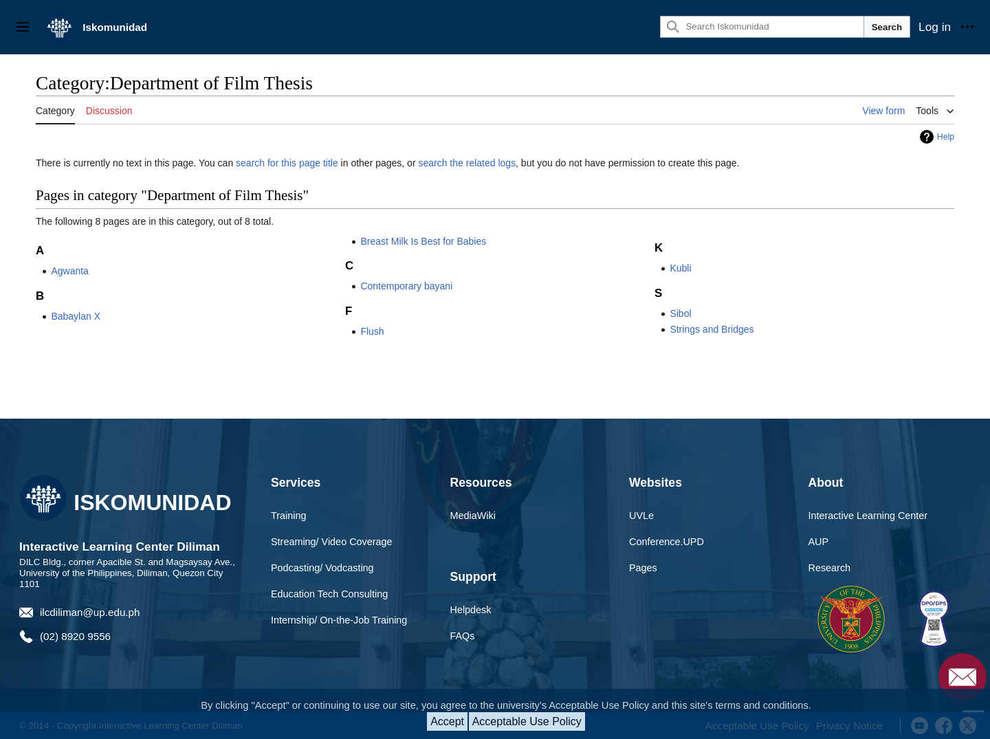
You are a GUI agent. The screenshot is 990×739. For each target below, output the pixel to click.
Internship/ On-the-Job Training (339, 620)
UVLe (641, 515)
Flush (372, 331)
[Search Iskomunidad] (762, 27)
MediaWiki (473, 515)
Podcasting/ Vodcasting (322, 567)
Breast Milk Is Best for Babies (423, 241)
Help (945, 137)
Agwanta (69, 270)
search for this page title (287, 162)
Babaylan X (75, 316)
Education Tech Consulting (329, 593)
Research (829, 567)
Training (288, 515)
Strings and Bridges (712, 329)
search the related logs (467, 162)
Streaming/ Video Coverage (332, 541)
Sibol (680, 313)
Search (887, 27)
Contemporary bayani (406, 285)
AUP (818, 541)
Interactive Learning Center (868, 515)
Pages (643, 567)
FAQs (462, 635)
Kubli (680, 268)
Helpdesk (471, 609)
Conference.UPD (666, 541)
